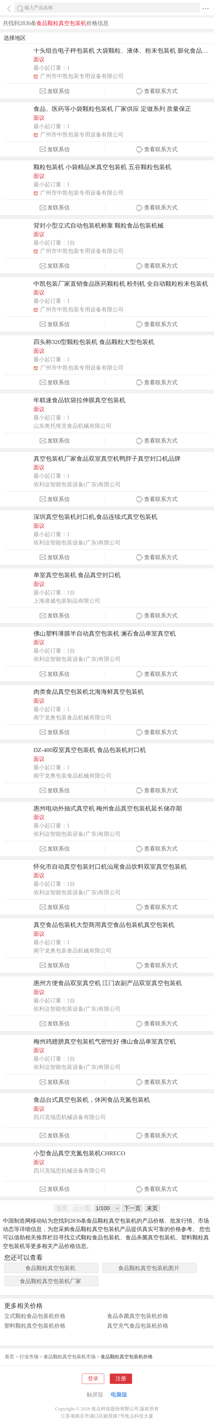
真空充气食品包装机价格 (137, 1326)
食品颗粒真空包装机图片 (148, 1268)
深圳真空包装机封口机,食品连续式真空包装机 (95, 517)
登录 (93, 1378)
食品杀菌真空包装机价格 (137, 1316)
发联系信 (55, 91)
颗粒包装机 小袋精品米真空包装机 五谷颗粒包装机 (102, 167)
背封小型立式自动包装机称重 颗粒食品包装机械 (98, 225)
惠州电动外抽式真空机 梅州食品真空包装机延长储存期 (107, 808)
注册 (121, 1378)
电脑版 (119, 1394)
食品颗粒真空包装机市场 (69, 1356)
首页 (9, 1356)
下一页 (132, 1208)
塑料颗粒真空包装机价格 (34, 1326)
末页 (152, 1208)
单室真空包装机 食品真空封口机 (77, 575)
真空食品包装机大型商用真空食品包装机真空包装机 (103, 925)
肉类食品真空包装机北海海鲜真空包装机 (88, 691)
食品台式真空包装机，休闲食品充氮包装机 (91, 1099)
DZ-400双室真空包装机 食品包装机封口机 (89, 750)
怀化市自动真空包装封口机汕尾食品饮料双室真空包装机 (110, 866)
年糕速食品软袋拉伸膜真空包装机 (79, 400)
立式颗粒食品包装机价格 (34, 1316)
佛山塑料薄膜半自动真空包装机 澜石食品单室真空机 (104, 633)
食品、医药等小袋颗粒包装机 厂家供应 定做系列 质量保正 (112, 109)
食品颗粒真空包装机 (50, 1268)
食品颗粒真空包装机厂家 (50, 1281)
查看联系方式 (156, 91)
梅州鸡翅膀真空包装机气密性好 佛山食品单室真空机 (104, 1041)
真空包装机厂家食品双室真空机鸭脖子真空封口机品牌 (107, 458)
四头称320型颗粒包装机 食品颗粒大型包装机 (93, 342)
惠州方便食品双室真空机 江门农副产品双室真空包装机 (107, 983)
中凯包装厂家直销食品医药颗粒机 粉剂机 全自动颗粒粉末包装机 (120, 283)
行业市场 (29, 1356)
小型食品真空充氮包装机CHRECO (79, 1153)
